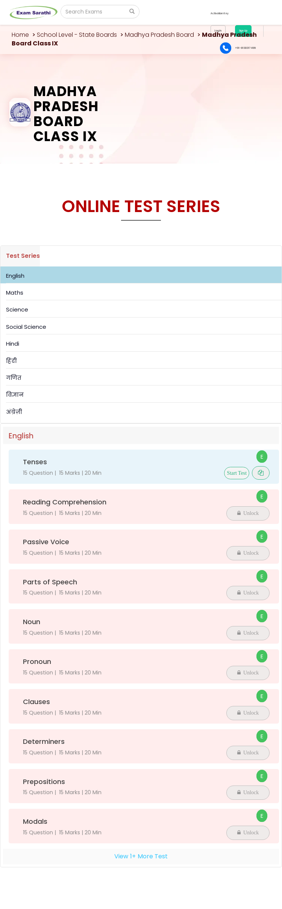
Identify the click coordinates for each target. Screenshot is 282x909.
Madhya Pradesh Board (159, 34)
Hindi (12, 344)
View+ (141, 856)
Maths (14, 292)
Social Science (26, 327)
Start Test (237, 473)
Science (17, 309)
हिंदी (11, 361)
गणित (13, 378)
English (15, 276)
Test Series (23, 255)
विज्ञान (15, 395)
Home (20, 34)
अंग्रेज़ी (14, 412)
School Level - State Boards (77, 34)
